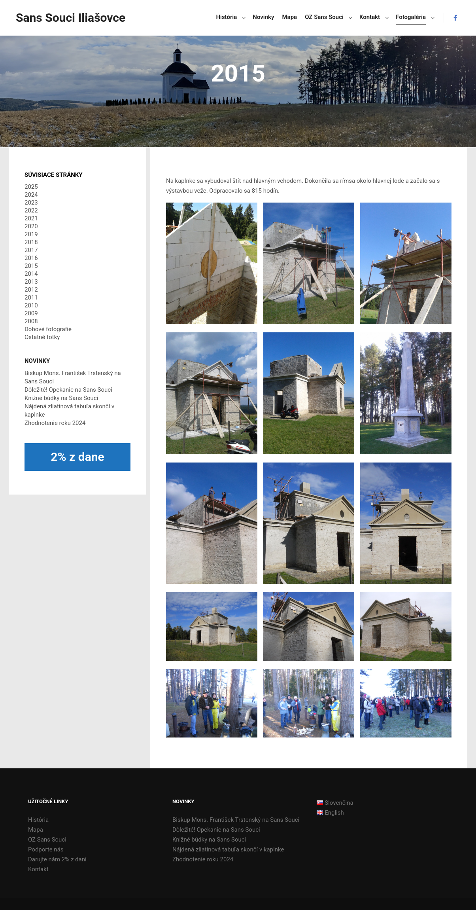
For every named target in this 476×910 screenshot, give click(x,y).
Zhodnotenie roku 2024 (55, 423)
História (38, 819)
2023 (31, 202)
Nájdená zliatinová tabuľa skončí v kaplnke (228, 849)
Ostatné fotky (42, 337)
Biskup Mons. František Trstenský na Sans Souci (235, 819)
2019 (31, 234)
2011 (31, 297)
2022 (31, 210)
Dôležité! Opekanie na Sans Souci (68, 389)
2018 (31, 242)
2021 (31, 218)
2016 (31, 258)
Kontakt (38, 869)
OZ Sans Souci (47, 839)
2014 (31, 273)
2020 (31, 226)
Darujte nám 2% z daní (57, 859)
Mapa (35, 829)
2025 (31, 186)
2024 (31, 194)
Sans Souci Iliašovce (55, 18)
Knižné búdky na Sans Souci (61, 398)
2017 (31, 250)
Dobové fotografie (48, 329)
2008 (31, 321)
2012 (31, 289)
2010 (31, 305)
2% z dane (77, 457)
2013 (31, 281)
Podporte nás (46, 849)
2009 (31, 313)
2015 (31, 265)
